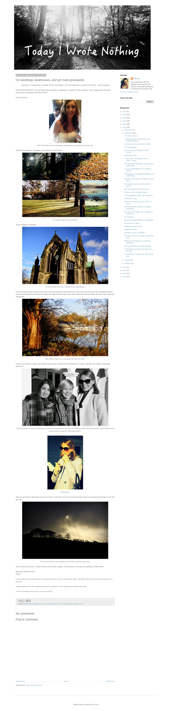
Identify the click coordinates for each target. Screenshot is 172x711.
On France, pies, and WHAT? (134, 233)
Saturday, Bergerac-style (133, 226)
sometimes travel (37, 604)
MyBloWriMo (27, 604)
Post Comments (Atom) (34, 685)
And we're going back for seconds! (136, 189)
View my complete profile (129, 92)
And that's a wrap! (130, 136)
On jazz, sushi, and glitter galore (135, 192)
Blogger (95, 704)
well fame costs (78, 604)
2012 (125, 270)
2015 (125, 124)
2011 (125, 273)
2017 (125, 118)
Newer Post (20, 681)
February (128, 263)
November (129, 133)
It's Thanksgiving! (130, 147)
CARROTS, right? (130, 199)
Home (65, 681)
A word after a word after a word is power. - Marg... (136, 159)
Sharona (136, 79)
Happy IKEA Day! (130, 229)
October (128, 260)
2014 (125, 127)
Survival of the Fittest (131, 223)
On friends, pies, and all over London (137, 144)
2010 (125, 277)
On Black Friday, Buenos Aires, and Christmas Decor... (137, 140)
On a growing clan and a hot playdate (137, 246)
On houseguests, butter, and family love (138, 195)
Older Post (110, 681)
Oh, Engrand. (129, 217)
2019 (125, 115)
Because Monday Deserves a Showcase (138, 220)
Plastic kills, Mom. (130, 155)
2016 (125, 121)
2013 (125, 267)
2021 (125, 111)
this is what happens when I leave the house (58, 604)
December (129, 130)
